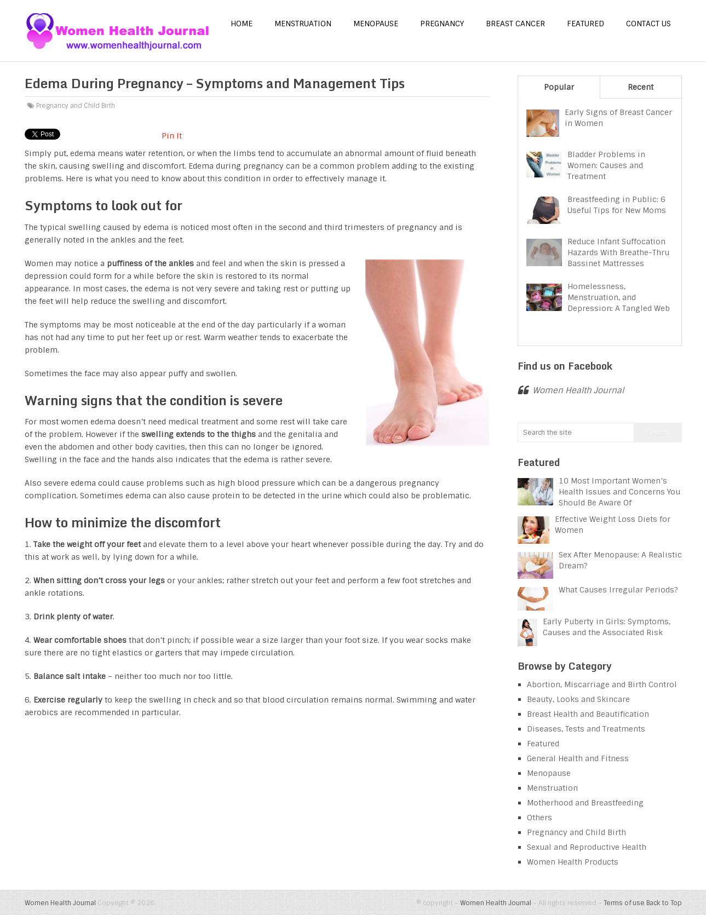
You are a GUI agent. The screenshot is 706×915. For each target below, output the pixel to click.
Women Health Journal (578, 390)
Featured (585, 23)
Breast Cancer (515, 23)
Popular (559, 87)
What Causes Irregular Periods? (618, 590)
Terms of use (624, 903)
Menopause (375, 23)
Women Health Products (572, 862)
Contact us (648, 23)
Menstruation (302, 23)
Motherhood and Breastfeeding (585, 803)
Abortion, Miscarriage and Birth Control (602, 684)
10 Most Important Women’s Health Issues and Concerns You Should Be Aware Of (619, 492)
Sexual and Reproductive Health (586, 847)
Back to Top (664, 903)
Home (241, 23)
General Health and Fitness (578, 758)
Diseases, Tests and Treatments (586, 729)
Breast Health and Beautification (588, 714)
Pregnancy (442, 23)
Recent (640, 87)
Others (539, 817)
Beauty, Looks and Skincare (578, 699)
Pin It (172, 136)
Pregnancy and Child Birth (75, 105)
